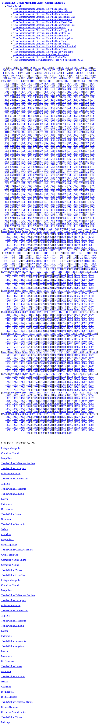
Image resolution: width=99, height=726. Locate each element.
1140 (25, 258)
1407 (25, 312)
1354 (21, 301)
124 (12, 83)
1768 (70, 384)
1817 (42, 395)
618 (92, 164)
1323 (77, 293)
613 (64, 164)
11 (39, 67)
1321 (63, 293)
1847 (70, 400)
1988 (49, 430)
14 (53, 67)
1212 (39, 271)
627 (52, 167)
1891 (14, 411)
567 (75, 156)
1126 (25, 255)
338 (46, 118)
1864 (8, 406)
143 (29, 86)
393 (87, 126)
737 (41, 185)
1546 (77, 339)
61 (77, 73)
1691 (84, 368)
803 (52, 196)
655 (29, 172)
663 (75, 172)
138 (92, 83)
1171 (46, 263)
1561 (91, 341)
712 (81, 180)
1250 (28, 280)
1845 (56, 400)
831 (29, 202)
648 (81, 169)
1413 (66, 312)
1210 (25, 271)
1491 (63, 328)
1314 (14, 293)
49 (22, 73)
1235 (14, 277)
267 (6, 108)
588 (12, 161)
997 (62, 228)
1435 (35, 317)
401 (41, 129)
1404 (4, 312)
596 (58, 161)
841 (87, 202)
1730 (77, 376)
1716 (73, 374)
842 (92, 202)
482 (46, 142)
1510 (11, 333)
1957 (14, 425)
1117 (59, 253)
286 (23, 110)
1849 (84, 400)
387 (52, 126)
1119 (73, 253)
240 (35, 102)
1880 (28, 408)
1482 (91, 325)
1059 (28, 242)
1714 (59, 374)
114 (49, 81)
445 (18, 137)
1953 (77, 422)
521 (87, 148)
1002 (93, 228)
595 (52, 161)
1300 (11, 290)
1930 (8, 419)
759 (75, 188)
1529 (49, 336)
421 (64, 132)
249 (87, 102)
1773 (14, 387)
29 (26, 70)
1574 (91, 344)
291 (52, 110)
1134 (80, 255)
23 (94, 67)
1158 (53, 261)
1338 (91, 296)
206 (23, 97)
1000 (80, 228)
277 (64, 108)
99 (59, 78)
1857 (49, 403)
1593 (42, 349)
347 (6, 121)
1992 (77, 430)
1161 (73, 261)
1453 (70, 320)
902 (69, 212)
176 (35, 91)
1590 (21, 349)
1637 (70, 357)
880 (35, 210)
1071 (21, 245)
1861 (77, 403)
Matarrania (6, 504)
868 (58, 207)
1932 (21, 419)
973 (18, 226)
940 (12, 220)
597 (64, 161)
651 (6, 172)
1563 (14, 344)
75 (45, 75)
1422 (35, 314)
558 (23, 156)
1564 (21, 344)
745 (87, 185)
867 (52, 207)
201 (87, 94)
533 (64, 151)
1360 (63, 301)
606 (23, 164)
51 (31, 73)
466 (46, 140)
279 (75, 108)
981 (64, 226)
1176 (80, 263)
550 (69, 153)
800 (35, 196)
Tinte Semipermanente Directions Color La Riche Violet (40, 49)
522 (92, 148)
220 (12, 100)
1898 (63, 411)
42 (86, 70)
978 (46, 226)
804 (58, 196)
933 (64, 218)
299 (6, 113)
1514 (39, 333)
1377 (91, 304)
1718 (87, 374)
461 (18, 140)
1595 (56, 349)
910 (23, 215)
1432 (14, 317)
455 (75, 137)
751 (29, 188)
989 (16, 228)
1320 (56, 293)
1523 (8, 336)
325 (64, 116)
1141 (32, 258)
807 (75, 196)
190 (23, 94)
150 (69, 86)
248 (81, 102)
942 (23, 220)
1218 (80, 271)
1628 (8, 357)
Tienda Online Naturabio (13, 524)
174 (23, 91)
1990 (63, 430)
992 (33, 228)
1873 (70, 406)
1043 (8, 239)
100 (65, 78)
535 (75, 151)
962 (46, 223)
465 (41, 140)
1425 (56, 314)
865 (41, 207)
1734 (14, 379)
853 (64, 204)
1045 (21, 239)
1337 (84, 296)
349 (18, 121)
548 (58, 153)
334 (23, 118)
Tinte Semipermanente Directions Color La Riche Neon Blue (42, 19)
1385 (56, 306)
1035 (42, 237)
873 (87, 207)
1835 (77, 398)
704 (35, 180)
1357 (42, 301)
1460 (28, 323)
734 (23, 185)
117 (66, 81)
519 (75, 148)
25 (8, 70)
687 (29, 177)
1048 (42, 239)
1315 (21, 293)
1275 (21, 285)
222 (23, 100)
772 (58, 191)
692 (58, 177)
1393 (21, 309)
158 (23, 89)
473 (87, 140)
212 (58, 97)
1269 (70, 282)
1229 (63, 274)
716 (12, 183)
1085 (28, 247)
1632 (35, 357)
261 (64, 105)
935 (75, 218)
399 (29, 129)
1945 (21, 422)
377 (87, 124)
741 (64, 185)
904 (81, 212)
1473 (28, 325)
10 (35, 67)
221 (18, 100)
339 (52, 118)
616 (81, 164)
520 (81, 148)
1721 (14, 376)
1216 (66, 271)
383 (29, 126)
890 (92, 210)
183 (75, 91)
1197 (32, 269)
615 (75, 164)
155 (6, 89)
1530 (56, 336)
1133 (73, 255)
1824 (91, 395)
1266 (49, 282)
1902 (91, 411)
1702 (70, 371)
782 (23, 194)
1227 (49, 274)
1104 (66, 250)
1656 (21, 363)
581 (64, 159)
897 (41, 212)
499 (52, 145)
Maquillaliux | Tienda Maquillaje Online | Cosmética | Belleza (33, 2)
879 (29, 210)
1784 (91, 387)
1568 (49, 344)
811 (6, 199)
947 (52, 220)
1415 (80, 312)
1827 (21, 398)
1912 (66, 414)
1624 (70, 355)
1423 (42, 314)
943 (29, 220)
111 (32, 81)
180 (58, 91)
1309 (73, 290)
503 (75, 145)
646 (69, 169)
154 (92, 86)
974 (23, 226)
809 (87, 196)
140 (12, 86)
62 (81, 73)
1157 (46, 261)
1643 (21, 360)
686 (23, 177)
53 (40, 73)
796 (12, 196)
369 (41, 124)
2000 (63, 433)
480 (35, 142)
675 (52, 175)
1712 (46, 374)
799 (29, 196)
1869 (42, 406)
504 (81, 145)
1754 (63, 382)
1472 (21, 325)
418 (46, 132)
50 (26, 73)
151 (75, 86)
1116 (52, 253)
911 (29, 215)
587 (6, 161)
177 (41, 91)
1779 (56, 387)
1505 (70, 331)
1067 (84, 242)
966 (69, 223)
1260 (8, 282)
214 (69, 97)
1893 (28, 411)
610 (46, 164)
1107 (87, 250)
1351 (91, 298)
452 (58, 137)
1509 (4, 333)
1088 (49, 247)
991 (27, 228)
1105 (73, 250)
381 (18, 126)
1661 (56, 363)
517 (64, 148)
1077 (63, 245)
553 (87, 153)
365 (18, 124)
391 (75, 126)
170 (92, 89)
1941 (84, 419)
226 (46, 100)
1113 (32, 253)
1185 (46, 266)
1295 (70, 288)
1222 (14, 274)
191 (29, 94)
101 (70, 78)
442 (92, 134)
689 (41, 177)
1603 (18, 352)
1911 (60, 414)
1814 (21, 395)
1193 (4, 269)
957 (18, 223)
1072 (28, 245)
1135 (87, 255)
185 (87, 91)
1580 (42, 347)
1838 (8, 400)
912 (35, 215)
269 (18, 108)
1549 (8, 341)
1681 (14, 368)
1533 (77, 336)
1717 (80, 374)
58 (63, 73)
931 (52, 218)
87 (5, 78)
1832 (56, 398)
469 (64, 140)
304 (35, 113)
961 (41, 223)
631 (75, 167)
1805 (53, 392)
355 (52, 121)
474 (92, 140)
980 (58, 226)
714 (92, 180)
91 (23, 78)
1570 (63, 344)
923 (6, 218)
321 (41, 116)
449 (41, 137)
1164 (94, 261)
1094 (91, 247)
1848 (77, 400)
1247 (8, 280)
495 (29, 145)
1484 (14, 328)
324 (58, 116)
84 (86, 75)
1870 (49, 406)
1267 (56, 282)
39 (72, 70)
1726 (49, 376)
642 (46, 169)
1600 (91, 349)
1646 (42, 360)
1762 (28, 384)
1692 (91, 368)
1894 (35, 411)
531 (52, 151)
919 (75, 215)
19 (76, 67)
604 (12, 164)
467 (52, 140)
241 (41, 102)
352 (35, 121)
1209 (18, 271)
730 (92, 183)
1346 (56, 298)
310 (69, 113)
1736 (28, 379)
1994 (91, 430)
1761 (21, 384)
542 (23, 153)
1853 (21, 403)
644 (58, 169)
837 (64, 202)
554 (92, 153)
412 (12, 132)
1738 (42, 379)
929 (41, 218)
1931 (14, 419)
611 (52, 164)
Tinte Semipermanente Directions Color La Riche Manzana (41, 14)
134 (69, 83)
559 (29, 156)
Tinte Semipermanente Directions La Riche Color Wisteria (41, 54)
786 (46, 194)
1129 (46, 255)
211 (52, 97)
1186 (53, 266)
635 (6, 169)
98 (55, 78)
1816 (35, 395)
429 (18, 134)
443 (6, 137)
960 (35, 223)
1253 (49, 280)
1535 (91, 336)
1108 (94, 250)
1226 (42, 274)
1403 (91, 309)
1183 (32, 266)
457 (87, 137)
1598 (77, 349)
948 (58, 220)
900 (58, 212)
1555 (49, 341)
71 (26, 75)
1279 (49, 285)
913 (41, 215)
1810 (87, 392)
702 (23, 180)
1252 (42, 280)
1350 (84, 298)
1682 (21, 368)
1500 (35, 331)
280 (81, 108)
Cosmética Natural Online (13, 560)
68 (13, 75)
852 (58, 204)
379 (6, 126)
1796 (84, 390)
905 (87, 212)
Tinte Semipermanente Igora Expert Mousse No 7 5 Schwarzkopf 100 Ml (48, 60)
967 (75, 223)
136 (81, 83)
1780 (63, 387)
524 (12, 151)
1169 (32, 263)
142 (23, 86)
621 (18, 167)
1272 (91, 282)
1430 (91, 314)
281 (87, 108)
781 (18, 194)
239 (29, 102)
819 (52, 199)
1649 (63, 360)
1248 (14, 280)
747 (6, 188)
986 (92, 226)
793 (87, 194)
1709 (25, 374)
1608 (53, 352)
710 (69, 180)
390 (69, 126)
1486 (28, 328)
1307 (60, 290)
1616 (14, 355)
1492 (70, 328)
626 (46, 167)
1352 (8, 301)
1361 (70, 301)
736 (35, 185)
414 (23, 132)
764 (12, 191)
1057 (14, 242)
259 (52, 105)
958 (23, 223)
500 (58, 145)
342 (69, 118)
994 (45, 228)
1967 (84, 425)
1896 (49, 411)
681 (87, 175)
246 (69, 102)
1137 (5, 258)
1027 (77, 234)
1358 (49, 301)
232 (81, 100)
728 (81, 183)
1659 (42, 363)
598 (69, 161)
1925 (63, 417)
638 (23, 169)
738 (46, 185)
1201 (59, 269)
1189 (73, 266)
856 (81, 204)
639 (29, 169)
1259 (91, 280)
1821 (70, 395)
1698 (42, 371)
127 (29, 83)
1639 (84, 357)
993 (39, 228)
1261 (14, 282)
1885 (63, 408)
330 (92, 116)
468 (58, 140)
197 (64, 94)
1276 (28, 285)
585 (87, 159)
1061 (42, 242)
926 (23, 218)
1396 (42, 309)
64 (90, 73)
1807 (66, 392)
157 (18, 89)
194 (46, 94)
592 (35, 161)
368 (35, 124)
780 (12, 194)
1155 (32, 261)
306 (46, 113)
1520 (80, 333)
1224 (28, 274)
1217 (73, 271)
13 (48, 67)
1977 (63, 427)
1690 (77, 368)
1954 (84, 422)
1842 (35, 400)
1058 (21, 242)
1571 (70, 344)
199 (75, 94)
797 (18, 196)
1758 (91, 382)
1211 (32, 271)
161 (41, 89)
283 (6, 110)
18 (71, 67)
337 (41, 118)
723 (52, 183)
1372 (56, 304)
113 (44, 81)
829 (18, 202)
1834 (70, 398)
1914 (80, 414)
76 (49, 75)
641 (41, 169)
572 (12, 159)
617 (87, 164)
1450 (49, 320)
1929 (91, 417)
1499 (28, 331)
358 (69, 121)
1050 (56, 239)
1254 (56, 280)
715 (6, 183)
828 (12, 202)
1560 (84, 341)
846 (23, 204)
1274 (14, 285)
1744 (84, 379)
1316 (28, 293)
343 (75, 118)
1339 (8, 298)
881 (41, 210)
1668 (14, 365)
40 (77, 70)
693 (64, 177)
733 (18, 185)
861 (18, 207)
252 (12, 105)
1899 (70, 411)
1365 (8, 304)
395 (6, 129)
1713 (53, 374)
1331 (42, 296)
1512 (25, 333)
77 (54, 75)
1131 (59, 255)
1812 (8, 395)
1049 (49, 239)
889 (87, 210)
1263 (28, 282)
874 (92, 207)
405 (64, 129)
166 (69, 89)
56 (54, 73)
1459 (21, 323)
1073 (35, 245)
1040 (77, 237)
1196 (25, 269)
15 (58, 67)
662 (69, 172)
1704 (84, 371)
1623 (63, 355)
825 (87, 199)
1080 (84, 245)
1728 (63, 376)
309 (64, 113)
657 (41, 172)
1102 (53, 250)
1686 (49, 368)
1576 (14, 347)
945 (41, 220)
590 (23, 161)
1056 (8, 242)
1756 (77, 382)
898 (46, 212)
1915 (87, 414)
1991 (70, 430)
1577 (21, 347)
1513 (32, 333)
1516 (53, 333)
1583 (63, 347)
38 (68, 70)
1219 (87, 271)
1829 (35, 398)
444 (12, 137)
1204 (80, 269)
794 (92, 194)
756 (58, 188)
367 (29, 124)
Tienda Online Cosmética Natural (17, 549)
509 (18, 148)
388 (58, 126)
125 (18, 83)
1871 (56, 406)
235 (6, 102)
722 (46, 183)
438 (69, 134)
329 (87, 116)
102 (76, 78)
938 (92, 218)
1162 (80, 261)
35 (54, 70)
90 (18, 78)
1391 (8, 309)
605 (18, 164)
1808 (73, 392)
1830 (42, 398)
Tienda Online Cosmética (13, 575)
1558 (70, 341)
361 (87, 121)
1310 (80, 290)
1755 (70, 382)
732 (12, 185)
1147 (73, 258)
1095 (4, 250)
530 (46, 151)
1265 (42, 282)
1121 (86, 253)
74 (40, 75)
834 (46, 202)
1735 (21, 379)
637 (18, 169)
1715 (66, 374)
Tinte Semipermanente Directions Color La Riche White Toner (43, 51)
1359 (56, 301)
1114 (39, 253)
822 (69, 199)
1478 (63, 325)
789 (64, 194)
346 (92, 118)
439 (75, 134)
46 (8, 73)
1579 (35, 347)
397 (18, 129)
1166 (11, 263)
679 (75, 175)
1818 (49, 395)
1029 (91, 234)
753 (41, 188)
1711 (39, 374)
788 (58, 194)
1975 (49, 427)
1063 (56, 242)
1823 (84, 395)
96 (46, 78)
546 (46, 153)
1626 (84, 355)
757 (64, 188)
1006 (25, 231)
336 (35, 118)
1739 (49, 379)
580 (58, 159)
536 (81, 151)
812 (12, 199)
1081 (91, 245)
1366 (14, 304)
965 (64, 223)
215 (75, 97)
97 (50, 78)
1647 (49, 360)
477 (18, 142)
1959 (28, 425)
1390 (91, 306)
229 (64, 100)
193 (41, 94)
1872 (63, 406)
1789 (35, 390)
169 (87, 89)
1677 (77, 365)
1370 (42, 304)
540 (12, 153)
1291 (42, 288)
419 (52, 132)
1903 (4, 414)
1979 (77, 427)
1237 (28, 277)
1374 (70, 304)
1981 (91, 427)
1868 (35, 406)
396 (12, 129)
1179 (5, 266)
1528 (42, 336)
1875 (84, 406)
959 (29, 223)
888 (81, 210)
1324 (84, 293)
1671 (35, 365)
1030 (8, 237)
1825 (8, 398)
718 (23, 183)
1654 (8, 363)
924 (12, 218)
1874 (77, 406)
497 (41, 145)
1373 (63, 304)
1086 (35, 247)
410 (92, 129)
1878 (14, 408)
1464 (56, 323)
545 (41, 153)
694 (69, 177)
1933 (28, 419)
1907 (32, 414)
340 (58, 118)
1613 (87, 352)
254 (23, 105)
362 (92, 121)
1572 (77, 344)
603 (6, 164)
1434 (28, 317)
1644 (28, 360)
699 (6, 180)
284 (12, 110)
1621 (49, 355)
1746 (8, 382)
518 (69, 148)
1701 (63, 371)
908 (12, 215)
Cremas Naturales (9, 554)
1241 (56, 277)
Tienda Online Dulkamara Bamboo (18, 463)
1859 (63, 403)
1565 (28, 344)
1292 (49, 288)
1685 (42, 368)
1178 (94, 263)
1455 (84, 320)
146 (46, 86)
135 (75, 83)
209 (41, 97)
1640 (91, 357)
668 (12, 175)
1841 (28, 400)
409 (87, 129)
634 (92, 167)
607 (29, 164)
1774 (21, 387)
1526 (28, 336)
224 (35, 100)
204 (12, 97)
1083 (14, 247)
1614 (94, 352)
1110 (12, 253)
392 (81, 126)
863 (29, 207)
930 (46, 218)
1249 (21, 280)
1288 (21, 288)
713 (87, 180)
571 (6, 159)
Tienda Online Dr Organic (13, 468)
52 (36, 73)
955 (6, 223)
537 (87, 151)
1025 (63, 234)
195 (52, 94)
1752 (49, 382)
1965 (70, 425)
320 (35, 116)
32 (40, 70)
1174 (66, 263)
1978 (70, 427)
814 (23, 199)
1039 (70, 237)
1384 (49, 306)
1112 (25, 253)
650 (92, 169)
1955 (91, 422)
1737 (35, 379)
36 (58, 70)
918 (69, 215)
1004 (11, 231)
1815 (28, 395)
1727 (56, 376)
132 (58, 83)
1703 (77, 371)
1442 (84, 317)
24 (4, 70)
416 (35, 132)
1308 (66, 290)
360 (81, 121)
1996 (35, 433)
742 (69, 185)
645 (64, 169)
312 (81, 113)
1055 (91, 239)
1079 (77, 245)
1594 (49, 349)
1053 (77, 239)
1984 (21, 430)
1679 (91, 365)
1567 (42, 344)
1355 (28, 301)
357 (64, 121)
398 (23, 129)
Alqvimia (5, 483)
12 (44, 67)
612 (58, 164)
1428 (77, 314)
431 (29, 134)
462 (23, 140)
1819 (56, 395)
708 (58, 180)
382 (23, 126)
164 (58, 89)
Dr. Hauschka (7, 509)
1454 (77, 320)
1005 (18, 231)
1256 (70, 280)
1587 (91, 347)
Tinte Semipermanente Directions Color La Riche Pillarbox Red (43, 25)
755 (52, 188)
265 (87, 105)
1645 (35, 360)
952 (81, 220)
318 (23, 116)
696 (81, 177)
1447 (28, 320)
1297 (84, 288)
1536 (8, 339)
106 (4, 81)
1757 (84, 382)
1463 (49, 323)
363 (6, 124)
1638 (77, 357)
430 (23, 134)
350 (23, 121)
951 (75, 220)
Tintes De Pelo (14, 6)
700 (12, 180)
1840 (21, 400)
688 (35, 177)
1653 (91, 360)
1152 (11, 261)
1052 (70, 239)
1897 (56, 411)
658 (46, 172)
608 (35, 164)
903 (75, 212)
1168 (25, 263)
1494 (84, 328)
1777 (42, 387)
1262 (21, 282)
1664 (77, 363)
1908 (39, 414)
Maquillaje (6, 458)
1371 (49, 304)
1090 (63, 247)
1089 (56, 247)
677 (64, 175)
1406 (18, 312)
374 (69, 124)
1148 (80, 258)
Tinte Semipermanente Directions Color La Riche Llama (40, 8)
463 (29, 140)
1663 (70, 363)
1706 (4, 374)
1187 (59, 266)
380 (12, 126)
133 (64, 83)
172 (12, 91)
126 (23, 83)
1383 (42, 306)
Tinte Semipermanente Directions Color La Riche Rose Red (42, 33)
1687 (56, 368)
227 (52, 100)
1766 (56, 384)
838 (69, 202)
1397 (49, 309)
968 (81, 223)
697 (87, 177)
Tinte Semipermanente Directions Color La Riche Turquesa (41, 43)
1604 (25, 352)
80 (68, 75)
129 (41, 83)
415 (29, 132)
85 (90, 75)
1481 (84, 325)
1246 (91, 277)
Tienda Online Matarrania (13, 488)
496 (35, 145)
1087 (42, 247)
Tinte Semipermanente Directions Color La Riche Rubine (40, 35)
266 (92, 105)
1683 (28, 368)
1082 (8, 247)
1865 (14, 406)
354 (46, 121)
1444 (8, 320)
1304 (39, 290)
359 (75, 121)
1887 (77, 408)
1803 (39, 392)
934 (69, 218)
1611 (73, 352)
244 (58, 102)
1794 (70, 390)
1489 (49, 328)
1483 (8, 328)
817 (41, 199)
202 (92, 94)
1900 (77, 411)
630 (69, 167)
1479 (70, 325)
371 (52, 124)
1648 (56, 360)
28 (22, 70)
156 (12, 89)
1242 (63, 277)
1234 (8, 277)
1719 (94, 374)
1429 (84, 314)
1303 (32, 290)
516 (58, 148)
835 (52, 202)
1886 (70, 408)
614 (69, 164)
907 (6, 215)
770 (46, 191)
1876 (91, 406)
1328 (21, 296)
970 (92, 223)
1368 (28, 304)
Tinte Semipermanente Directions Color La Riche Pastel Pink (42, 22)
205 (18, 97)
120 (83, 81)
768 (35, 191)
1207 (4, 271)
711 (75, 180)
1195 (18, 269)
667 (6, 175)
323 (52, 116)
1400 (70, 309)
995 (50, 228)
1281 (63, 285)
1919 (21, 417)
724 (58, 183)
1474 (35, 325)
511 (29, 148)
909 (18, 215)
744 (81, 185)
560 (35, 156)
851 (52, 204)
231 (75, 100)
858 (92, 204)
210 (46, 97)
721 (41, 183)
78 (58, 75)
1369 (35, 304)
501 (64, 145)
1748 (21, 382)
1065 (70, 242)
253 (18, 105)
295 (75, 110)
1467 (77, 323)
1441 (77, 317)
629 (64, 167)
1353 (14, 301)
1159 (59, 261)
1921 (35, 417)
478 (23, 142)
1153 (18, 261)
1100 (39, 250)
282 (92, 108)
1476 (49, 325)
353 (41, 121)
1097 (18, 250)
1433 (21, 317)
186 (92, 91)
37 (63, 70)
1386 (63, 306)
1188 (66, 266)
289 (41, 110)
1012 (66, 231)
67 (8, 75)
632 (81, 167)
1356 (35, 301)
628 (58, 167)
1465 (63, 323)
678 (69, 175)
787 (52, 194)
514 (46, 148)
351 (29, 121)
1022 (42, 234)
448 (35, 137)
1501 (42, 331)
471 (75, 140)
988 (10, 228)
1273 (8, 285)
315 (6, 116)
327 (75, 116)
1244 (77, 277)
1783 (84, 387)
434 (46, 134)
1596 (63, 349)
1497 (14, 331)
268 (12, 108)
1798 (4, 392)
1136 (94, 255)
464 (35, 140)
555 (6, 156)
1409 (39, 312)
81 (72, 75)
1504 (63, 331)
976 (35, 226)
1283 (77, 285)
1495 (91, 328)
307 (52, 113)
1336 (77, 296)
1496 (8, 331)
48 (17, 73)
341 (64, 118)
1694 (14, 371)
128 (35, 83)
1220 (94, 271)
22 (90, 67)
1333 (56, 296)
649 (87, 169)
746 (92, 185)
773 (64, 191)
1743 (77, 379)
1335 (70, 296)
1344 (42, 298)
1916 (94, 414)
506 (92, 145)
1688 (63, 368)
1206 (94, 269)
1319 (49, 293)
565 (64, 156)
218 (92, 97)
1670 (28, 365)
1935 (42, 419)
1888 (84, 408)
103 (82, 78)
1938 (63, 419)
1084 (21, 247)
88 (9, 78)
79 (63, 75)
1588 (8, 349)
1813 (14, 395)
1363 (84, 301)
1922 (42, 417)
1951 (63, 422)
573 (18, 159)
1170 (39, 263)
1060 (35, 242)
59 (68, 73)
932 (58, 218)
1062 (49, 242)
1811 (94, 392)
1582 (56, 347)
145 (41, 86)
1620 (42, 355)
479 (29, 142)
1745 (91, 379)
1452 (63, 320)
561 (41, 156)
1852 (14, 403)
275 (52, 108)
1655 (14, 363)
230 (69, 100)
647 (75, 169)
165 (64, 89)
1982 (8, 430)
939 (6, 220)
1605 (32, 352)
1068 (91, 242)
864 (35, 207)
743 (75, 185)
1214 (53, 271)
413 (18, 132)
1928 (84, 417)
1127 (32, 255)
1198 (39, 269)
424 (81, 132)
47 (13, 73)
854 (69, 204)
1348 (70, 298)
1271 (84, 282)
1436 (42, 317)
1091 (70, 247)
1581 (49, 347)
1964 (63, 425)
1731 (84, 376)
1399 (63, 309)
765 (18, 191)
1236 (21, 277)
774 (69, 191)
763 (6, 191)
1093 (84, 247)
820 (58, 199)
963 (52, 223)
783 (29, 194)
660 (58, 172)
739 (52, 185)
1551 (21, 341)
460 (12, 140)
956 (12, 223)
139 (6, 86)
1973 (35, 427)
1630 (21, 357)
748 (12, 188)
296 (81, 110)
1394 (28, 309)
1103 (60, 250)
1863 (91, 403)
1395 (35, 309)
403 (52, 129)
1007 (32, 231)
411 (6, 132)
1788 (28, 390)
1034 (35, 237)
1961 (42, 425)
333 (18, 118)
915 (52, 215)
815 (29, 199)
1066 (77, 242)
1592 (35, 349)
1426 (63, 314)
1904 (11, 414)
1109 (5, 253)
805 (64, 196)
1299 (4, 290)
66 (4, 75)
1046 (28, 239)
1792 (56, 390)
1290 (35, 288)
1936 (49, 419)
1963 (56, 425)
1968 (91, 425)
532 (58, 151)
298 (92, 110)
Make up (5, 722)
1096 (11, 250)
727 (75, 183)
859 (6, 207)
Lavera (4, 499)
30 (31, 70)
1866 (21, 406)
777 (87, 191)
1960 (35, 425)
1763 (35, 384)
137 (87, 83)
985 (87, 226)
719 (29, 183)
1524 (14, 336)
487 (75, 142)
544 (35, 153)
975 (29, 226)
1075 (49, 245)
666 (92, 172)
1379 (14, 306)
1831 (49, 398)
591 (29, 161)
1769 (77, 384)
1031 (14, 237)
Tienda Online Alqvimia (12, 494)
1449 (42, 320)
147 (52, 86)
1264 (35, 282)
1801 (25, 392)
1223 (21, 274)
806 (69, 196)
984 (81, 226)
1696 (28, 371)
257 (41, 105)
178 (46, 91)
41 (81, 70)
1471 (14, 325)
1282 (70, 285)
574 (23, 159)
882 (46, 210)
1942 (91, 419)
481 (41, 142)
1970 (14, 427)
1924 (56, 417)
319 (29, 116)
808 (81, 196)
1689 (70, 368)
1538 (21, 339)
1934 (35, 419)
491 (6, 145)
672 (35, 175)
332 (12, 118)
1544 (63, 339)
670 (23, 175)
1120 (80, 253)
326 (69, 116)
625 (41, 167)
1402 (84, 309)
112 (38, 81)
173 (18, 91)
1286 (8, 288)
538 (92, 151)
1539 (28, 339)
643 (52, 169)
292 (58, 110)
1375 (77, 304)
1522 (94, 333)
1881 (35, 408)
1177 (87, 263)
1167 (18, 263)
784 (35, 194)
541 (18, 153)
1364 (91, 301)
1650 (70, 360)
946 (46, 220)
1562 (8, 344)
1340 (14, 298)
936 (81, 218)
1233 (91, 274)
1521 (87, 333)
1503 (56, 331)
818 (46, 199)
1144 (53, 258)
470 (69, 140)
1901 (84, 411)
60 (72, 73)
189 (18, 94)
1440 (70, 317)
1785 (8, 390)
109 (21, 81)
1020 (28, 234)
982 (69, 226)
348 (12, 121)
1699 (49, 371)
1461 (35, 323)
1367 (21, 304)
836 (58, 202)
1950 (56, 422)
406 (69, 129)
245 (64, 102)
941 (18, 220)
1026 (70, 234)
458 (92, 137)
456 (81, 137)
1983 (14, 430)
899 (52, 212)
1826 (14, 398)
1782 (77, 387)
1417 (94, 312)
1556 (56, 341)
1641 (8, 360)
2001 (70, 433)
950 (69, 220)
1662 (63, 363)
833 (41, 202)
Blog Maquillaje (9, 544)
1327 (14, 296)
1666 (91, 363)
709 (64, 180)
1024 (56, 234)
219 (6, 100)
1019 (21, 234)
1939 (70, 419)
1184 (39, 266)
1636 (63, 357)
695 (75, 177)
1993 (84, 430)
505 (87, 145)
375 (75, 124)
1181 (18, 266)
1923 (49, 417)
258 (46, 105)
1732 (91, 376)
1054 (84, 239)
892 (12, 212)
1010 (53, 231)
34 (49, 70)
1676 (70, 365)
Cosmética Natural (10, 453)
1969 (8, 427)
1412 (59, 312)
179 (52, 91)
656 (35, 172)
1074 (42, 245)
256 (35, 105)
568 (81, 156)
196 (58, 94)
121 (89, 81)
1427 (70, 314)
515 (52, 148)
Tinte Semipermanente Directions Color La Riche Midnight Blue (44, 17)
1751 (42, 382)
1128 (39, 255)
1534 (84, 336)
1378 (8, 306)
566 (69, 156)
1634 (49, 357)
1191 (87, 266)
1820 (63, 395)
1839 (14, 400)
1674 (56, 365)
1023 (49, 234)
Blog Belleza (7, 539)
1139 (18, 258)
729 (87, 183)
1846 (63, 400)
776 (81, 191)
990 (22, 228)
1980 (84, 427)
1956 (8, 425)
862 (23, 207)
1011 (60, 231)
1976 (56, 427)
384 (35, 126)
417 (41, 132)
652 (12, 172)
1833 (63, 398)
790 (69, 194)
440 (81, 134)
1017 (8, 234)
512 (35, 148)
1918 (14, 417)
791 (75, 194)
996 (56, 228)
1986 (35, 430)
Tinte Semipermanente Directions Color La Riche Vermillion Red (44, 46)
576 (35, 159)
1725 (42, 376)
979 (52, 226)
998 (68, 228)
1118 (66, 253)
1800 (18, 392)
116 (61, 81)
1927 (77, 417)
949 (64, 220)
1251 (35, 280)
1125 (18, 255)
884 (58, 210)
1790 (42, 390)
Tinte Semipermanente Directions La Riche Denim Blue (40, 57)
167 (75, 89)
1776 (35, 387)
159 (29, 89)
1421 (28, 314)
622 (23, 167)
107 (9, 81)
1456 (91, 320)
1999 (56, 433)
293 (64, 110)
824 (81, 199)
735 (29, 185)
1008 (39, 231)
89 (14, 78)
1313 (8, 293)
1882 (42, 408)
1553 (35, 341)
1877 (8, 408)
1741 (63, 379)
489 (87, 142)
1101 (46, 250)
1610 (66, 352)
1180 (11, 266)
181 (64, 91)
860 (12, 207)
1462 (42, 323)
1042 (91, 237)
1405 (11, 312)
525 (18, 151)
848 (35, 204)
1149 (87, 258)
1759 (8, 384)
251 (6, 105)
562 (46, 156)
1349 (77, 298)
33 (45, 70)
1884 (56, 408)
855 (75, 204)
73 (36, 75)
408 (81, 129)
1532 (70, 336)
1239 (42, 277)
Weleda (4, 529)
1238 (35, 277)
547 (52, 153)
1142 (39, 258)
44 (95, 70)
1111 (19, 253)
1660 (49, 363)
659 (52, 172)
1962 (49, 425)
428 (12, 134)
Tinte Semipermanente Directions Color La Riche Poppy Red (42, 30)
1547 (84, 339)
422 (69, 132)
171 (6, 91)
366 (23, 124)
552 (81, 153)
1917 (8, 417)
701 (18, 180)
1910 (53, 414)
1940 (77, 419)
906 (92, 212)
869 (64, 207)
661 (64, 172)
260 (58, 105)
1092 (77, 247)
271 (29, 108)
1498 (21, 331)
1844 (49, 400)
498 (46, 145)
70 (22, 75)
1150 (94, 258)
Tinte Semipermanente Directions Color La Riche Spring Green (43, 38)
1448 (35, 320)
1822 (77, 395)
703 (29, 180)
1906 (25, 414)
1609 (60, 352)
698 (92, 177)
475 (6, 142)
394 (92, 126)
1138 (11, 258)
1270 (77, 282)
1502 (49, 331)
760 (81, 188)
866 (46, 207)
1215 (59, 271)
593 (41, 161)
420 (58, 132)
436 (58, 134)
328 (81, 116)
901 (64, 212)
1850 (91, 400)
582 (69, 159)
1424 (49, 314)
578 (46, 159)
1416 (87, 312)
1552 (28, 341)
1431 (8, 317)
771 (52, 191)
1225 (35, 274)
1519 (73, 333)
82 (77, 75)
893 (18, 212)
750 (23, 188)
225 (41, 100)
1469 (91, 323)
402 (46, 129)
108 (15, 81)
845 (18, 204)
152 (81, 86)
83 (81, 75)
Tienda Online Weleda (11, 570)
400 (35, 129)
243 (52, 102)
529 (41, 151)
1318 (42, 293)
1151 (5, 261)
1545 (70, 339)
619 (6, 167)
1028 (84, 234)
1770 (84, 384)
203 (6, 97)
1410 (46, 312)
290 (46, 110)
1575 (8, 347)
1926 (70, 417)
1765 (49, 384)
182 (69, 91)
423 (75, 132)
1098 (25, 250)
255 (29, 105)
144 (35, 86)
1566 (35, 344)
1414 (73, 312)
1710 (32, 374)
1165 (5, 263)
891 (6, 212)
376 (81, 124)
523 (6, 151)
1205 (87, 269)
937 (87, 218)
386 (46, 126)
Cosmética (6, 534)
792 (81, 194)
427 (6, 134)
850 (46, 204)
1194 (11, 269)
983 (75, 226)
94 (37, 78)
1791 (49, 390)
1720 (8, 376)
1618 (28, 355)
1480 (77, 325)
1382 (35, 306)
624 (35, 167)
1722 (21, 376)
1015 (87, 231)
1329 (28, 296)
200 (81, 94)
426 (92, 132)
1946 (28, 422)
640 (35, 169)
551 (75, 153)
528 (35, 151)
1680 (8, 368)
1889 (91, 408)
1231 (77, 274)
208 (35, 97)
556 (12, 156)
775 (75, 191)
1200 (52, 269)
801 (41, 196)
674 (46, 175)
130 (46, 83)
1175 (73, 263)
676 (58, 175)
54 (45, 73)
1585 (77, 347)
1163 (87, 261)
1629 (14, 357)
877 (18, 210)
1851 (8, 403)
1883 (49, 408)
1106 (80, 250)
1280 (56, 285)
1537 (14, 339)
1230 (70, 274)
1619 (35, 355)
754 (46, 188)
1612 (80, 352)
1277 (35, 285)
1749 (28, 382)
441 (87, 134)
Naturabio (6, 519)
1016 (94, 231)
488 (81, 142)
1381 (28, 306)
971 (6, 226)
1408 (32, 312)
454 (69, 137)
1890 (8, 411)
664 (81, 172)
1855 (35, 403)
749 (18, 188)
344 (81, 118)
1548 (91, 339)
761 (87, 188)
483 (52, 142)
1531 (63, 336)
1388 (77, 306)
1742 (70, 379)
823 (75, 199)
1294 (63, 288)
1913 (73, 414)
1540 (35, 339)
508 (12, 148)
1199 (45, 269)
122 (95, 81)
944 (35, 220)
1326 (8, 296)
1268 (63, 282)
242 (46, 102)
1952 (70, 422)
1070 (14, 245)
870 (69, 207)
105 (93, 78)
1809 (80, 392)
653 (18, 172)
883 (52, 210)
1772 (8, 387)
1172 (53, 263)
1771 (91, 384)
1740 (56, 379)
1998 (49, 433)
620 (12, 167)
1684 (35, 368)
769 (41, 191)
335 (29, 118)
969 (87, 223)
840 (81, 202)
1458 (14, 323)
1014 (80, 231)
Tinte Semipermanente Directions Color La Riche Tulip (39, 41)
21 (85, 67)
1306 (53, 290)
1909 (46, 414)
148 (58, 86)
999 (73, 228)
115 (55, 81)
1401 (77, 309)
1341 (21, 298)
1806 (60, 392)
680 (81, 175)
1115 (46, 253)
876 (12, 210)
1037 (56, 237)
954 (92, 220)
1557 (63, 341)
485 (64, 142)
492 (12, 145)
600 (81, 161)
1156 (39, 261)
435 (52, 134)
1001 (87, 228)
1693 (8, 371)
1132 (66, 255)
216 (81, 97)
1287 (14, 288)
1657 (28, 363)
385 (41, 126)
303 (29, 113)
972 (12, 226)
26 (13, 70)
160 (35, 89)
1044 (14, 239)
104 (88, 78)
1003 (4, 231)
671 (29, 175)
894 (23, 212)
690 (46, 177)
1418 (8, 314)
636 (12, 169)
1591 (28, 349)
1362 (77, 301)
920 (81, 215)
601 (87, 161)
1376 (84, 304)
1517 (59, 333)
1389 (84, 306)
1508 (91, 331)
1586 (84, 347)
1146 (66, 258)
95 (41, 78)
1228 (56, 274)
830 (23, 202)
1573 (84, 344)
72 (31, 75)
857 (87, 204)
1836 (84, 398)
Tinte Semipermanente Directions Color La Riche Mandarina (42, 11)
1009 (46, 231)
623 (29, 167)
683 (6, 177)
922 (92, 215)
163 (52, 89)
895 (29, 212)
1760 (14, 384)
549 (64, 153)
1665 (84, 363)
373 (64, 124)
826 (92, 199)
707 (52, 180)
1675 (63, 365)
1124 (11, 255)
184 (81, 91)
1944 (14, 422)
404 (58, 129)
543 (29, 153)
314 (92, 113)
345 (87, 118)
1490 (56, 328)
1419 (14, 314)
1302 (25, 290)
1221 (8, 274)
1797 (91, 390)
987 (4, 228)
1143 (46, 258)
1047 (35, 239)
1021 (35, 234)
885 (64, 210)
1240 (49, 277)
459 (6, 140)
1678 (84, 365)
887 (75, 210)
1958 (21, 425)
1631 (28, 357)
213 (64, 97)
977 (41, 226)
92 (27, 78)
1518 (66, 333)
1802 (32, 392)
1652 (84, 360)
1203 (73, 269)
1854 (28, 403)
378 (92, 124)
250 (92, 102)
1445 (14, 320)
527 (29, 151)
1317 (35, 293)
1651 (77, 360)
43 (90, 70)
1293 (56, 288)
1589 (14, 349)
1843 (42, 400)
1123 (5, 255)
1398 (56, 309)
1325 (91, 293)
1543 (56, 339)
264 (81, 105)
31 (36, 70)
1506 (77, 331)
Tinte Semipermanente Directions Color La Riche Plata (39, 27)
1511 (18, 333)
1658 (35, 363)
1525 (21, 336)
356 (58, 121)
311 (75, 113)
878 (23, 210)
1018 (14, 234)
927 (29, 218)
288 (35, 110)
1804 (46, 392)
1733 (8, 379)
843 (6, 204)
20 (80, 67)
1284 (84, 285)
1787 (21, 390)
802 (46, 196)
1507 (84, 331)
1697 (35, 371)
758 (69, 188)
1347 (63, 298)
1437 (49, 317)
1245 (84, 277)
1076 (56, 245)
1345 (49, 298)
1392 (14, 309)
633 (87, 167)
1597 (70, 349)
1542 (49, 339)
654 (23, 172)
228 (58, 100)
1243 (70, 277)
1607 (46, 352)
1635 (56, 357)
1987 (42, 430)
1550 (14, 341)
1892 (21, 411)
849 (41, 204)
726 (69, 183)
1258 (84, 280)
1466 (70, 323)
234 (92, 100)
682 (92, 175)
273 (41, 108)
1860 (70, 403)
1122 (93, 253)
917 (64, 215)
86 (95, 75)
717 (18, 183)
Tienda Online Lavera (11, 514)
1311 (87, 290)
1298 (91, 288)
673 (41, 175)
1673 (49, 365)
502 (69, 145)
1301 (18, 290)
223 (29, 100)
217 (87, 97)
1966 (77, 425)
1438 (56, 317)
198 (69, 94)
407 (75, 129)
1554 (42, 341)
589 (18, 161)
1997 (42, 433)
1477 (56, 325)
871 (75, 207)
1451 (56, 320)
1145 (59, 258)
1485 (21, 328)
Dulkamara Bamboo (10, 473)
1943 (8, 422)
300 (12, 113)
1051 (63, 239)
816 (35, 199)
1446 (21, 320)
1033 (28, 237)
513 (41, 148)
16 (62, 67)
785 (41, 194)
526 (23, 151)
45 (4, 73)
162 (46, 89)
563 (52, 156)
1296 (77, 288)
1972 (28, 427)
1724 (35, 376)
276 (58, 108)
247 (75, 102)
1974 (42, 427)
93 (32, 78)
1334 (63, 296)
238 (23, 102)
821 (64, 199)
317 (18, 116)
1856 (42, 403)
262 (69, 105)
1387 (70, 306)
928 (35, 218)
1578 (28, 347)
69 (17, 75)
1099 (32, 250)
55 (49, 73)
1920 (28, 417)
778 (92, 191)
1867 (28, 406)
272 (35, 108)
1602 (11, 352)
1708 (18, 374)
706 (46, 180)
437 (64, 134)
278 (69, 108)
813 (18, 199)
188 (12, 94)
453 (64, 137)
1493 (77, 328)
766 (23, 191)
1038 (63, 237)
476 (12, 142)
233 (87, 100)
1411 (53, 312)
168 (81, 89)
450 (46, 137)
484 (58, 142)
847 (29, 204)
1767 (63, 384)
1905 (18, 414)
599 (75, 161)
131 (52, 83)
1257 (77, 280)
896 (35, 212)
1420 (21, 314)
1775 (28, 387)
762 (92, 188)
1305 (46, 290)
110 (27, 81)
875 (6, 210)
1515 (46, 333)
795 (6, 196)
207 (29, 97)
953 (87, 220)
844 (12, 204)
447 (29, 137)
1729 (70, 376)
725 (64, 183)
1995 (28, 433)
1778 (49, 387)
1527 (35, 336)
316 (12, 116)
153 (87, 86)
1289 (28, 288)
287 (29, 110)
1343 (35, 298)
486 (69, 142)
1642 (14, 360)
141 (18, 86)
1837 (91, 398)
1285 (91, 285)
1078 (70, 245)
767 (29, 191)
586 (92, 159)
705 (41, 180)
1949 (49, 422)
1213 (46, 271)
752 (35, 188)
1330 (35, 296)
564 (58, 156)
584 (81, 159)
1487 (35, 328)
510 (23, 148)
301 (18, 113)
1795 (77, 390)
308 (58, 113)
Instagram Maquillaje (11, 448)
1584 (70, 347)
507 (6, 148)
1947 (35, 422)
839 (75, 202)
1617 (21, 355)
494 (23, 145)
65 (95, 73)
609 (41, 164)
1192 (94, 266)
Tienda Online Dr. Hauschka (14, 478)
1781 (70, 387)
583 (75, 159)
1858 (56, 403)
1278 (42, 285)
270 (23, 108)
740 (58, 185)
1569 (56, 344)
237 (18, 102)
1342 (28, 298)
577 (41, 159)
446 (23, 137)
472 (81, 140)
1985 (28, 430)
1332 (49, 296)
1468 (84, 323)
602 (92, 161)
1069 (8, 245)
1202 (66, 269)
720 (35, 183)
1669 (21, 365)
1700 (56, 371)
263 (75, 105)
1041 (84, 237)
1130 (53, 255)
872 (81, 207)
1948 (42, 422)
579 (52, 159)
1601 (4, 352)
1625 (77, 355)
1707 (11, 374)
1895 (42, 411)
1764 (42, 384)
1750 (35, 382)
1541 (42, 339)
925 (18, 218)
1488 (42, 328)
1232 (84, 274)
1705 (91, 371)
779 (6, 194)
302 (23, 113)
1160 (66, 261)
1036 (49, 237)
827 (6, 202)
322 (46, 116)
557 (18, 156)
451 (52, 137)
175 (29, 91)
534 (69, 151)
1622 (56, 355)
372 (58, 124)
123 (6, 83)
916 (58, 215)
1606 (39, 352)
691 (52, 177)
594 (46, 161)
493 (18, 145)
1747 (14, 382)
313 (87, 113)
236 (12, 102)
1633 (42, 357)
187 (6, 94)
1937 (56, 419)
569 (87, 156)
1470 (8, 325)
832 (35, 202)
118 (72, 81)
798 (23, 196)
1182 (25, 266)
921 (87, 215)
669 (18, 175)
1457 (8, 323)
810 (92, 196)
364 (12, 124)
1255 (63, 280)
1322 (70, 293)
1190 (80, 266)
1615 (8, 355)
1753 (56, 382)
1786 (14, 390)
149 (64, 86)
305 (41, 113)
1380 (21, 306)
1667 (8, 365)
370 (46, 124)
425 (87, 132)
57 (58, 73)
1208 (11, 271)
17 (67, 67)
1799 (11, 392)
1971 (21, 427)
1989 (56, 430)
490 (92, 142)
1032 (21, 237)
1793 (63, 390)
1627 (91, 355)
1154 (25, 261)
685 (18, 177)
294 (69, 110)
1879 (21, 408)
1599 (84, 349)
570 (92, 156)
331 (6, 118)
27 (17, 70)
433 (41, 134)
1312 (94, 290)
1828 (28, 398)
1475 (42, 325)
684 (12, 177)
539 (6, 153)
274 (46, 108)
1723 (28, 376)
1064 (63, 242)
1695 (21, 371)
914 (46, 215)
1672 (42, 365)
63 (86, 73)
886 (69, 210)
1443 (91, 317)
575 (29, 159)
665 (87, 172)
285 (18, 110)
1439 (63, 317)
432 (35, 134)
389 (64, 126)
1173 (59, 263)
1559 (77, 341)
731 (6, 185)
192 (35, 94)
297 (87, 110)
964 (58, 223)
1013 (73, 231)
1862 (84, 403)
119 (77, 81)
